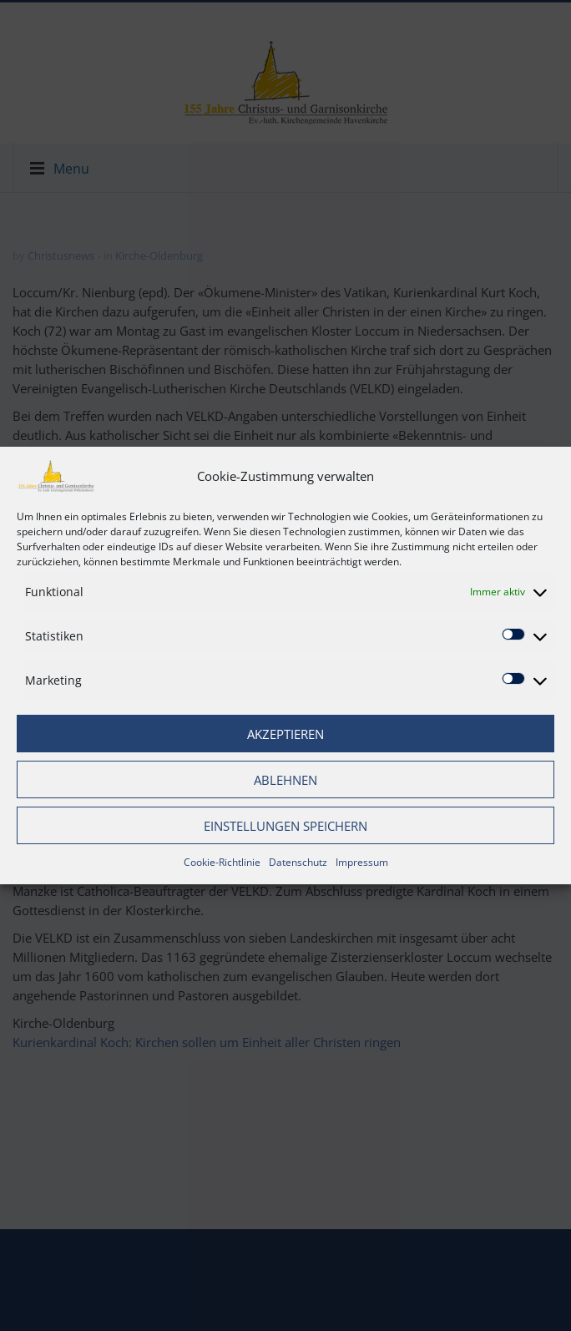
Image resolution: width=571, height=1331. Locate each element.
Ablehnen (285, 780)
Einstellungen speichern (285, 825)
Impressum (362, 862)
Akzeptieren (285, 734)
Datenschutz (298, 862)
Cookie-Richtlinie (222, 862)
